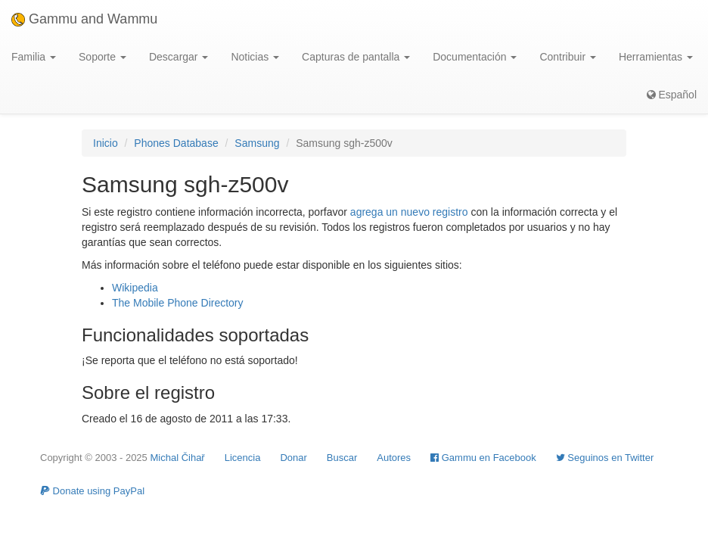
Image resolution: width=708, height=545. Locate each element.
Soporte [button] (102, 57)
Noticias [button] (255, 57)
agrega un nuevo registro (409, 212)
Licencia (243, 457)
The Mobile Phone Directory (178, 303)
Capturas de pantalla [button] (356, 57)
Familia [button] (33, 57)
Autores (394, 457)
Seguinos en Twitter (605, 457)
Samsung (256, 143)
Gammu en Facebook (483, 457)
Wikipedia (135, 288)
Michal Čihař (177, 457)
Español (672, 95)
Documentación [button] (475, 57)
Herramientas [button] (656, 57)
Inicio (105, 143)
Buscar (342, 457)
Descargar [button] (178, 57)
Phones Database (176, 143)
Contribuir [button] (567, 57)
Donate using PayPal (92, 491)
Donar (293, 457)
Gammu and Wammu (84, 18)
